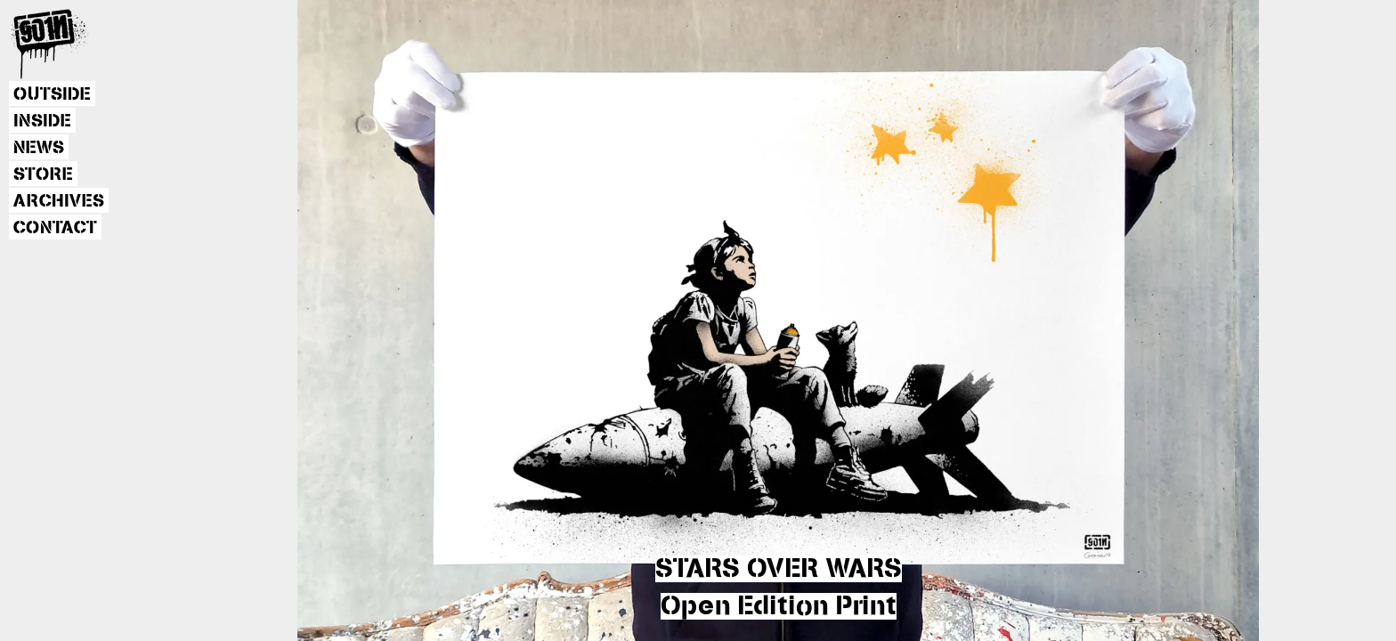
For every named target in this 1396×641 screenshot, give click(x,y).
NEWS (38, 148)
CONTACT (55, 228)
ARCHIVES (58, 201)
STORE (43, 174)
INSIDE (42, 121)
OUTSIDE (52, 94)
